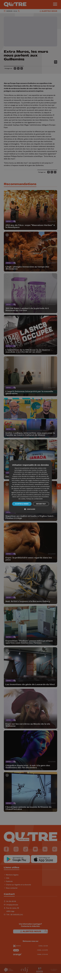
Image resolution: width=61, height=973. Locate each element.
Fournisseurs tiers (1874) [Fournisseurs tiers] (25, 482)
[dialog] (30, 486)
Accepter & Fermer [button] (22, 504)
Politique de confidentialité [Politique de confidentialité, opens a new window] (34, 499)
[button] (30, 509)
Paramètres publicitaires (33, 495)
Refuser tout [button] (41, 504)
